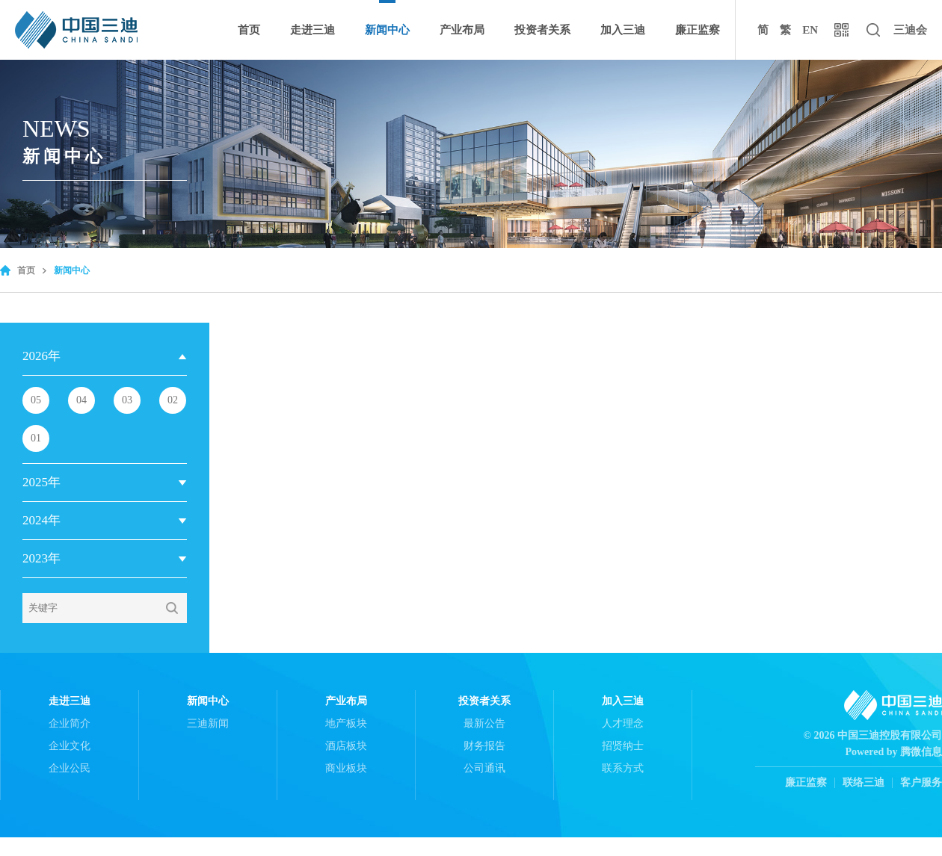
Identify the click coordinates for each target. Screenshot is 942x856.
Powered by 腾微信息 (893, 751)
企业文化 (69, 745)
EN (810, 30)
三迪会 (910, 30)
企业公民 (69, 768)
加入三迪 (622, 30)
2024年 (41, 520)
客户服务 (921, 783)
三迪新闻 (208, 723)
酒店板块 (346, 745)
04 (81, 400)
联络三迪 (863, 783)
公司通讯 (484, 768)
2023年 (41, 558)
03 (127, 400)
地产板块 (346, 723)
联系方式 (623, 768)
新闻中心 (387, 30)
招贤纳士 (623, 745)
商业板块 (346, 768)
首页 (249, 30)
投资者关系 (542, 30)
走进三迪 (312, 30)
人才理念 (623, 723)
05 (36, 400)
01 (36, 438)
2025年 (41, 482)
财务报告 (484, 745)
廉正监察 (697, 30)
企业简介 (69, 723)
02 (172, 400)
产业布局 (462, 30)
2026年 (41, 356)
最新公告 (484, 723)
